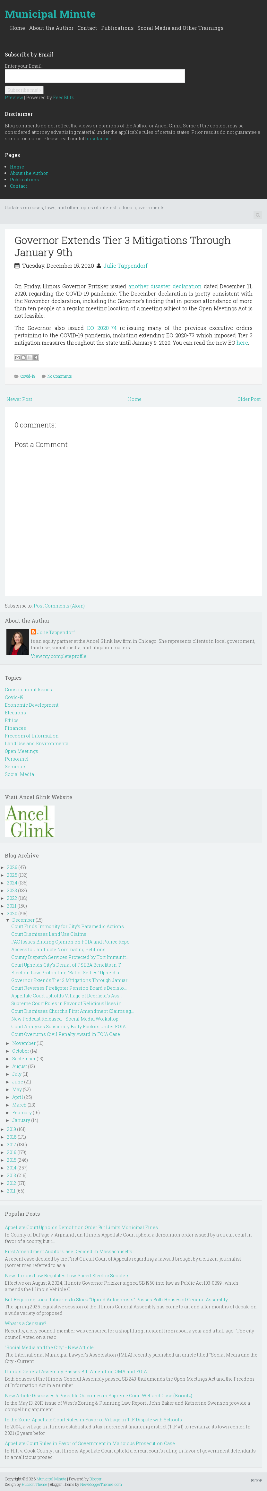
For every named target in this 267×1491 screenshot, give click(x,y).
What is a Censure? (25, 1323)
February (22, 1112)
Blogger (96, 1478)
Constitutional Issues (28, 689)
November (24, 1043)
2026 (12, 867)
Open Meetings (21, 751)
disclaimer (99, 138)
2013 (11, 1175)
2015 (11, 1160)
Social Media (19, 774)
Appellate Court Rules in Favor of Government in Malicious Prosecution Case (90, 1443)
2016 (11, 1152)
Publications (117, 27)
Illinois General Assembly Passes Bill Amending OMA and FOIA (76, 1371)
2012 (11, 1183)
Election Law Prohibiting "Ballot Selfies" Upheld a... (66, 973)
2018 (12, 1137)
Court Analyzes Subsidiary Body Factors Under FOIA (68, 1026)
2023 (12, 890)
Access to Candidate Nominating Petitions (58, 949)
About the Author (51, 27)
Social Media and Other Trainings (180, 27)
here (242, 342)
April (17, 1097)
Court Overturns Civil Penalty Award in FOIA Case (65, 1034)
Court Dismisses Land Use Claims (48, 934)
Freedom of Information (32, 736)
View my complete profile (58, 656)
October (20, 1051)
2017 (11, 1145)
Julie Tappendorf (125, 265)
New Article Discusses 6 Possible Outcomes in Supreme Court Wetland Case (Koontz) (98, 1395)
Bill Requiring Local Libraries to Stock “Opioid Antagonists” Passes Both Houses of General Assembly (116, 1300)
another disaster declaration (165, 286)
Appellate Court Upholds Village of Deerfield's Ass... (66, 996)
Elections (15, 713)
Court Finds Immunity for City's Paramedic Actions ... (69, 926)
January (21, 1120)
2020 (12, 913)
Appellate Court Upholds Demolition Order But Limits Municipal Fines (81, 1227)
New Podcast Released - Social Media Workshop (64, 1019)
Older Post (249, 399)
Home (17, 27)
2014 (11, 1168)
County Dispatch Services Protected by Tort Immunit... (70, 957)
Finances (15, 728)
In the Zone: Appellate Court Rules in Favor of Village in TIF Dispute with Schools (93, 1420)
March (19, 1105)
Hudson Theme (34, 1484)
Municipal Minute (50, 14)
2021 (11, 906)
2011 (11, 1191)
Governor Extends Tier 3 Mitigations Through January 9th (122, 246)
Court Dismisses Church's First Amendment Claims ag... (72, 1011)
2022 (12, 898)
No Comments (59, 376)
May (17, 1089)
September (24, 1059)
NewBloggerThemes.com (101, 1484)
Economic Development (31, 705)
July (17, 1074)
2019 (11, 1129)
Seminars (16, 766)
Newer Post (19, 399)
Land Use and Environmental (37, 743)
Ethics (12, 720)
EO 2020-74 (101, 327)
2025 (12, 875)
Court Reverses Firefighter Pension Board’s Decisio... (69, 988)
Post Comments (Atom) (59, 606)
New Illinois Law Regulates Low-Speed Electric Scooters (67, 1275)
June (17, 1082)
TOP (256, 1480)
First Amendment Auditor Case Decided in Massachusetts (68, 1251)
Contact (87, 27)
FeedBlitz (63, 97)
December (23, 920)
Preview (14, 97)
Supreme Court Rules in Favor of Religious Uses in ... (68, 1003)
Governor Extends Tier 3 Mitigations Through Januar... (70, 980)
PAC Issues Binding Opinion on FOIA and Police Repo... (72, 942)
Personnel (17, 759)
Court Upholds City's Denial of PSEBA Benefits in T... (67, 965)
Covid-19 (28, 376)
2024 (12, 883)
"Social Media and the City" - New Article (49, 1347)
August (19, 1066)
